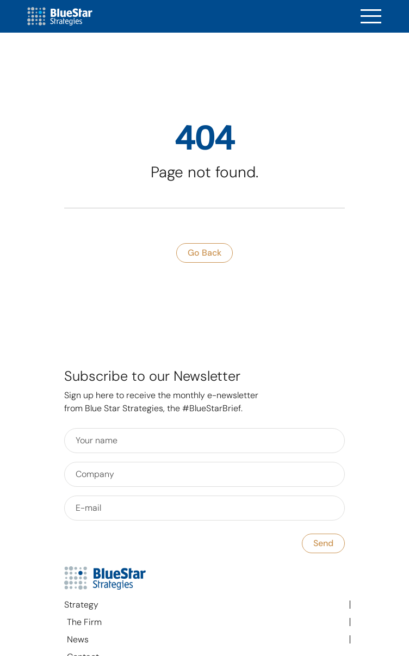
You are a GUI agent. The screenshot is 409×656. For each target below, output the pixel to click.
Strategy (81, 604)
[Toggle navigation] (371, 16)
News (78, 639)
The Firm (84, 622)
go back (204, 252)
